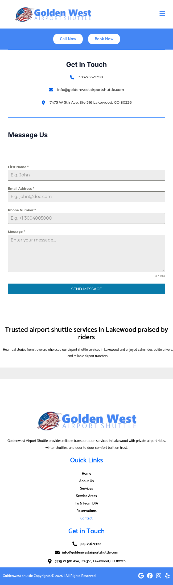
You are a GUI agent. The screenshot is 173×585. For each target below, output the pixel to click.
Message (16, 232)
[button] (162, 14)
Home (86, 474)
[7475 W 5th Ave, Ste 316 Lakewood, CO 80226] (86, 102)
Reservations (86, 511)
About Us (86, 481)
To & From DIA (86, 503)
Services (86, 488)
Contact (86, 518)
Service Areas (86, 496)
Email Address (21, 189)
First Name (18, 167)
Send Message (86, 289)
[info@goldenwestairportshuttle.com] (86, 89)
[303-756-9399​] (86, 77)
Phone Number (22, 210)
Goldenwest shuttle (18, 576)
